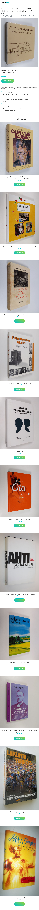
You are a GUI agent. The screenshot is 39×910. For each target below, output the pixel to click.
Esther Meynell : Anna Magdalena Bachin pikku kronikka (19, 315)
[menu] (36, 3)
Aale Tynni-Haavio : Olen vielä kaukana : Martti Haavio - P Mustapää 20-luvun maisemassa (19, 177)
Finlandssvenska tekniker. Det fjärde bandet (19, 383)
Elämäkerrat (18, 70)
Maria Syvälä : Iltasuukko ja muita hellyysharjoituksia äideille (19, 247)
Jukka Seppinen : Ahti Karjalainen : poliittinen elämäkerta (19, 594)
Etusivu (3, 13)
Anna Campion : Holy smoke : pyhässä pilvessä (19, 898)
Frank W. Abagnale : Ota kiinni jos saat (19, 519)
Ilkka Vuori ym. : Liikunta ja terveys (19, 812)
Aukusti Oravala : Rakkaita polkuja (19, 662)
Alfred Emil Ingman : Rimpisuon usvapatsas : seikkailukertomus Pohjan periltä (19, 731)
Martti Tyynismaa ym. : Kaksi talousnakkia (19, 451)
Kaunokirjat (11, 70)
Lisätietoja (7, 80)
